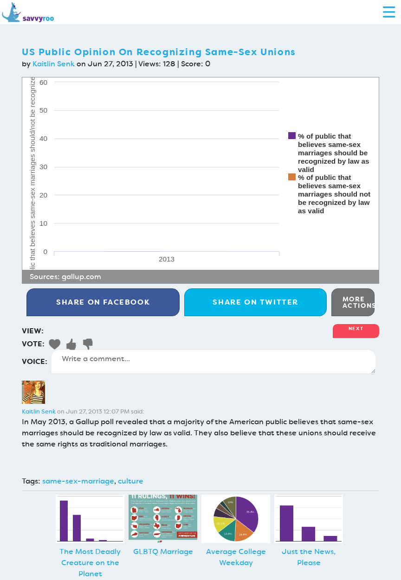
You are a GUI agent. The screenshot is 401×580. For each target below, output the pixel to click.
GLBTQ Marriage (163, 551)
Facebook (103, 302)
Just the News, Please (309, 557)
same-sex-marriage (78, 481)
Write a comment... (213, 361)
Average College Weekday (236, 557)
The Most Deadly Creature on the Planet (90, 563)
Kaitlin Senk (53, 64)
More (359, 302)
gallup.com (81, 276)
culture (130, 481)
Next (356, 328)
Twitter (255, 302)
